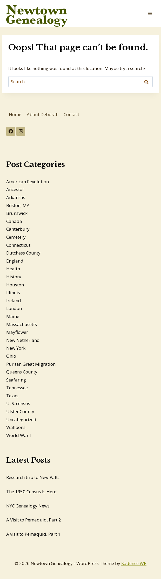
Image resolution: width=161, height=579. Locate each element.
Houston (15, 285)
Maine (12, 316)
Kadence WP (133, 563)
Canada (14, 221)
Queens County (21, 372)
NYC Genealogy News (28, 506)
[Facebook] (10, 131)
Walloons (15, 427)
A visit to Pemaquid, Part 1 (33, 534)
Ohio (11, 356)
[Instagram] (20, 131)
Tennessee (17, 388)
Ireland (13, 300)
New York (15, 348)
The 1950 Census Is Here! (31, 492)
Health (13, 269)
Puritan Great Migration (31, 364)
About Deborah (42, 114)
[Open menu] (150, 13)
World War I (18, 435)
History (13, 277)
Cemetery (16, 237)
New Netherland (23, 340)
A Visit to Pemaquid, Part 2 (33, 520)
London (14, 308)
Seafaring (16, 380)
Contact (71, 114)
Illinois (13, 292)
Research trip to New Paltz (33, 477)
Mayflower (17, 332)
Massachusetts (21, 324)
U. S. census (18, 403)
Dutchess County (23, 253)
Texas (12, 396)
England (14, 261)
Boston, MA (18, 205)
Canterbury (18, 229)
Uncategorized (21, 419)
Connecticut (18, 245)
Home (15, 114)
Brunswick (17, 213)
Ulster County (20, 411)
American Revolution (27, 182)
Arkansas (15, 197)
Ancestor (15, 189)
